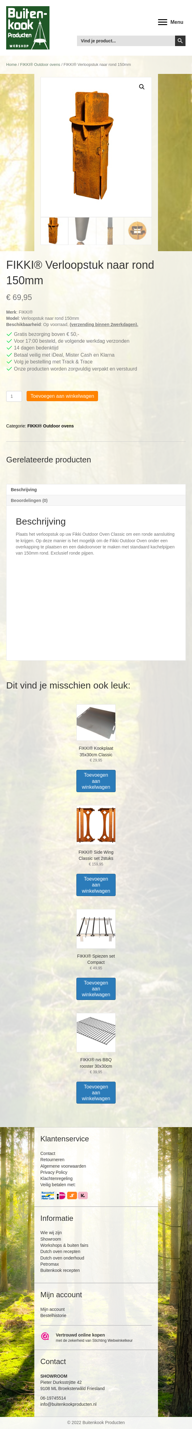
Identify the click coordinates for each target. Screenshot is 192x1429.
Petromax (50, 1264)
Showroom (51, 1239)
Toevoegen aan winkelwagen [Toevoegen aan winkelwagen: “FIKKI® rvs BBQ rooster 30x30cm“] (96, 1092)
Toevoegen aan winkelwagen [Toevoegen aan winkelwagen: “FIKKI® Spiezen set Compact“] (96, 988)
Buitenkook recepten (60, 1270)
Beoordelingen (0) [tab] (29, 500)
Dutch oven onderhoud (62, 1257)
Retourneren (53, 1159)
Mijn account (53, 1309)
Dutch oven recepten (60, 1251)
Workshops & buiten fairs (64, 1245)
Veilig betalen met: (58, 1184)
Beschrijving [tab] (24, 489)
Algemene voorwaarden (63, 1166)
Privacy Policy (54, 1172)
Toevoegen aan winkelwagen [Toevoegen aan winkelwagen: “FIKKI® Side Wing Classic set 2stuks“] (96, 884)
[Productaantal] (14, 396)
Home (11, 64)
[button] (141, 86)
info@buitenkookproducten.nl (69, 1404)
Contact (48, 1153)
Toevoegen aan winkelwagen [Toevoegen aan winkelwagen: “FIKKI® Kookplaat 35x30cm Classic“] (96, 780)
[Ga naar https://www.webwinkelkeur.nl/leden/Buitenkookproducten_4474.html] (96, 1338)
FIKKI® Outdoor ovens (40, 64)
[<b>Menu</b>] (171, 22)
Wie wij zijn (51, 1232)
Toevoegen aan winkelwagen (62, 396)
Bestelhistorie (53, 1315)
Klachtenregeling (57, 1178)
